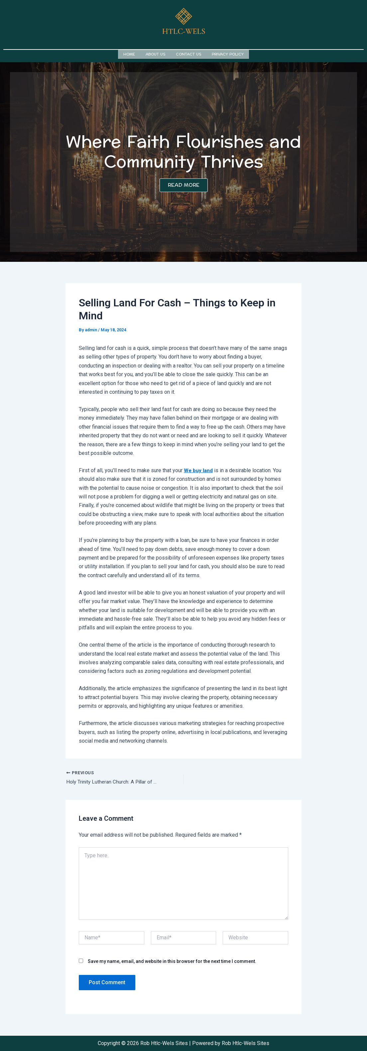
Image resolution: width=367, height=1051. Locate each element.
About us (155, 54)
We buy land (198, 469)
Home (129, 54)
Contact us (188, 54)
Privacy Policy (228, 54)
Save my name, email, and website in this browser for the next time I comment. (172, 961)
